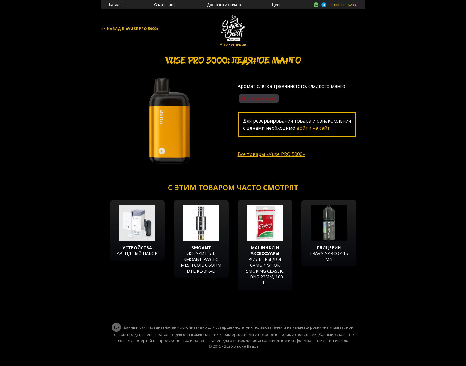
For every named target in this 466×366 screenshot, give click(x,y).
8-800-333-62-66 (343, 5)
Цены (277, 4)
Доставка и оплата (224, 4)
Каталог (116, 4)
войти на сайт (313, 128)
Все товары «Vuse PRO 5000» (271, 154)
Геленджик (235, 45)
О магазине (165, 4)
